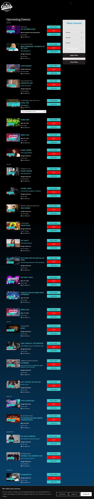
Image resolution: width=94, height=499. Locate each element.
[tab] (33, 111)
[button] (70, 3)
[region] (47, 492)
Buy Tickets (53, 27)
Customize (62, 494)
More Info (54, 34)
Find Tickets (53, 100)
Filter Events (74, 23)
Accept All (86, 494)
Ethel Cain (25, 103)
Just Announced (71, 48)
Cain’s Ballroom (26, 37)
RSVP (53, 30)
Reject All (74, 494)
